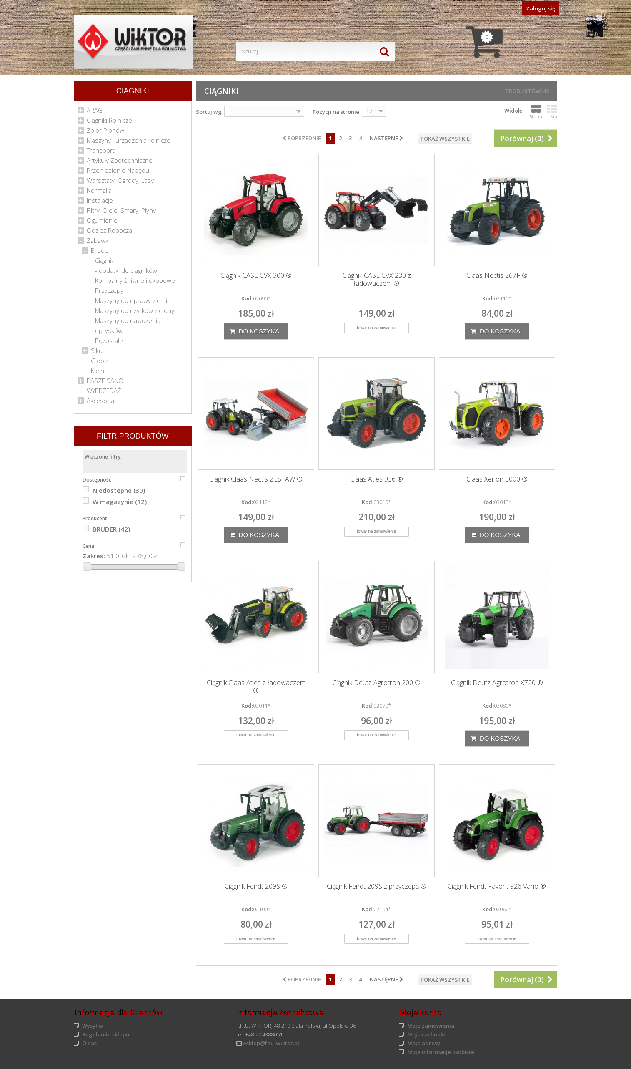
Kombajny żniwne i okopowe (135, 280)
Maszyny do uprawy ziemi (131, 300)
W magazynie (120, 501)
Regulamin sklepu (105, 1034)
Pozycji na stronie (336, 112)
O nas (89, 1043)
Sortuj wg (209, 112)
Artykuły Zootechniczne (120, 160)
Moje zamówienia (430, 1025)
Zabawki (98, 240)
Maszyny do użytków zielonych (138, 310)
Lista (552, 112)
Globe (99, 360)
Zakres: (94, 556)
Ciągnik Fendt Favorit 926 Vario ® (497, 886)
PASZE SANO (105, 380)
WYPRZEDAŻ (104, 390)
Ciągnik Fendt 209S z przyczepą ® (376, 886)
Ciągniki (105, 260)
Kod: (247, 298)
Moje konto (420, 1012)
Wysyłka (92, 1025)
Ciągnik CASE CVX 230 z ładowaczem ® (376, 279)
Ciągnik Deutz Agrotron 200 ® (376, 683)
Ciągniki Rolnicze (109, 120)
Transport (101, 150)
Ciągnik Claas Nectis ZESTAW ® (256, 479)
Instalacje (100, 200)
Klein (97, 370)
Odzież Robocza (109, 230)
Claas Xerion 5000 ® (497, 479)
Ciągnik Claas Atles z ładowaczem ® (256, 687)
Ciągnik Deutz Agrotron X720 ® (497, 683)
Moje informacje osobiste (440, 1052)
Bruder (101, 250)
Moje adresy (423, 1043)
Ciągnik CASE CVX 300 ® (256, 276)
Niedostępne (119, 490)
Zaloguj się (540, 8)
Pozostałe (109, 340)
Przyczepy (109, 290)
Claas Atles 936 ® (376, 479)
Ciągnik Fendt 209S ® (256, 886)
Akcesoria (100, 400)
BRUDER (111, 529)
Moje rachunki (426, 1034)
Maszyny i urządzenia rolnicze (128, 140)
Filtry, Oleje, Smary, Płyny (121, 210)
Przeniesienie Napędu (118, 170)
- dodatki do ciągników (126, 270)
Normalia (99, 190)
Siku (97, 350)
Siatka (536, 112)
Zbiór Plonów (105, 130)
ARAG (95, 110)
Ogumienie (102, 220)
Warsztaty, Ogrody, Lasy (120, 180)
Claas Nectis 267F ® (497, 276)
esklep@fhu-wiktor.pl (271, 1043)
